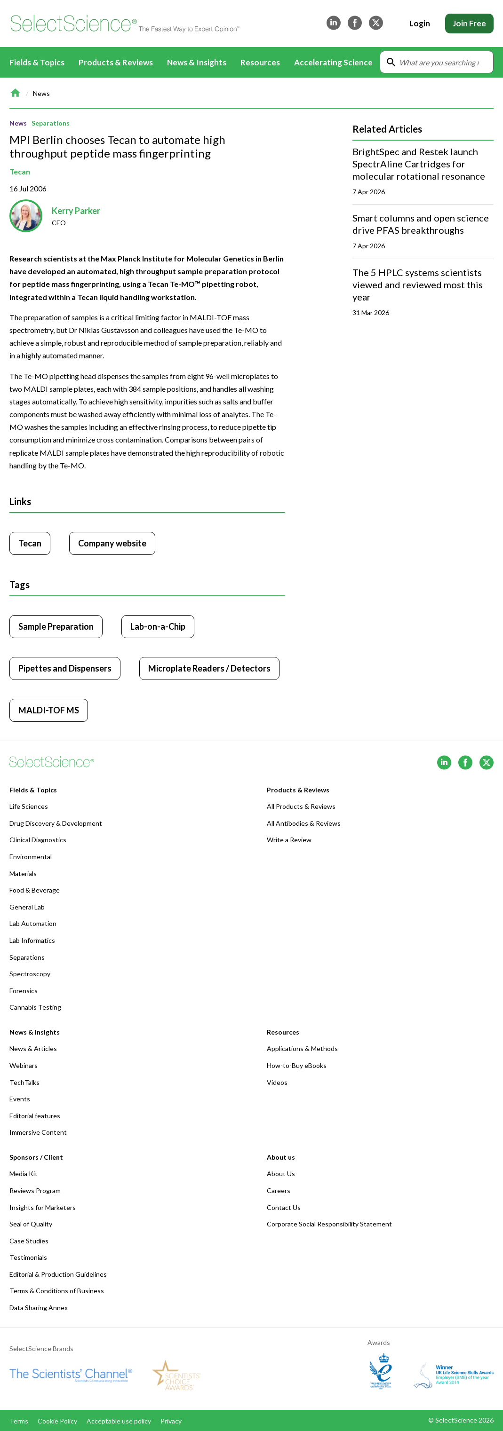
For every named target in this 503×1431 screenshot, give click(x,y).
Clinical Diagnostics (37, 840)
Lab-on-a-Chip (157, 626)
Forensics (23, 991)
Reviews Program (35, 1190)
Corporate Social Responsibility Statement (329, 1224)
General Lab (27, 907)
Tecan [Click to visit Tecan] (29, 543)
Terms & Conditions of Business (56, 1291)
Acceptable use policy (119, 1421)
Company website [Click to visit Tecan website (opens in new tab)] (112, 543)
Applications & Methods (302, 1048)
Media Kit (23, 1174)
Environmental (30, 857)
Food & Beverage (34, 890)
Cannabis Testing (35, 1007)
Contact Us (284, 1207)
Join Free (469, 23)
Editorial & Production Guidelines (58, 1274)
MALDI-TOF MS (48, 710)
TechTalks (24, 1082)
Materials (23, 874)
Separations (51, 123)
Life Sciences (28, 806)
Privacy (171, 1421)
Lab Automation (32, 923)
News (41, 93)
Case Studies (28, 1241)
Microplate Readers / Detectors (209, 668)
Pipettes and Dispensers (65, 668)
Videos (277, 1082)
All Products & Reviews (301, 806)
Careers (278, 1190)
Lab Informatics (32, 940)
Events (19, 1099)
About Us (281, 1174)
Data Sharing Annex (38, 1308)
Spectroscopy (29, 974)
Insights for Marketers (42, 1207)
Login (419, 23)
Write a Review (289, 840)
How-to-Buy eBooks (297, 1065)
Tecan (19, 171)
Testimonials (28, 1257)
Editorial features (34, 1116)
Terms (18, 1421)
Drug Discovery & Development (55, 823)
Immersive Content (38, 1132)
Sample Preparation (56, 626)
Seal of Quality (30, 1224)
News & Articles (33, 1048)
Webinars (23, 1065)
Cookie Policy (57, 1421)
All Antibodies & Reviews (304, 823)
